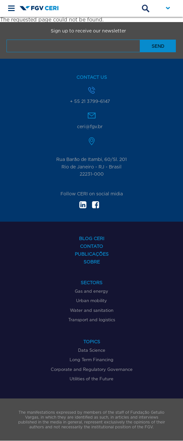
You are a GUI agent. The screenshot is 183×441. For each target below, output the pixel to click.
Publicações (92, 254)
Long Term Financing (91, 359)
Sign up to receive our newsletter (88, 31)
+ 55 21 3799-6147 (90, 101)
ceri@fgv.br (90, 126)
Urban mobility (91, 300)
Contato (91, 246)
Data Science (91, 350)
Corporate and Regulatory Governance (92, 369)
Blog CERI (91, 238)
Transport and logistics (91, 319)
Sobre (92, 262)
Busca (145, 8)
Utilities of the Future (91, 378)
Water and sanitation (91, 310)
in (83, 205)
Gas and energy (91, 291)
